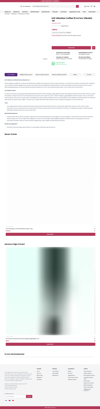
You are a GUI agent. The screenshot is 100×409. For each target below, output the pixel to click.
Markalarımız (55, 375)
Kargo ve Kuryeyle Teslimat (42, 74)
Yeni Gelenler (55, 371)
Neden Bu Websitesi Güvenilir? (59, 74)
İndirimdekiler (55, 373)
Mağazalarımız (71, 375)
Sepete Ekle (50, 234)
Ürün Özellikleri (11, 74)
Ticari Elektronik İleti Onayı (88, 378)
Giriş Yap (39, 373)
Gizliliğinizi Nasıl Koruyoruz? (26, 74)
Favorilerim (39, 379)
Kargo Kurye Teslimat (89, 383)
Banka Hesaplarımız (88, 385)
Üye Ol (38, 371)
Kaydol (29, 396)
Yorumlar (89, 74)
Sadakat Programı (72, 379)
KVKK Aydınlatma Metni (89, 375)
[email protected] (11, 389)
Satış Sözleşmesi (87, 371)
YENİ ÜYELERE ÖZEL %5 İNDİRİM (50, 1)
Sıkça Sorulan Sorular (73, 377)
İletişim (75, 74)
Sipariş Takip (40, 375)
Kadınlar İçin (14, 13)
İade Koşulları (87, 381)
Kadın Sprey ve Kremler (23, 13)
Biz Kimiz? (70, 373)
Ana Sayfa (7, 13)
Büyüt (45, 59)
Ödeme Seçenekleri (88, 387)
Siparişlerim (39, 377)
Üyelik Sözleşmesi (88, 373)
